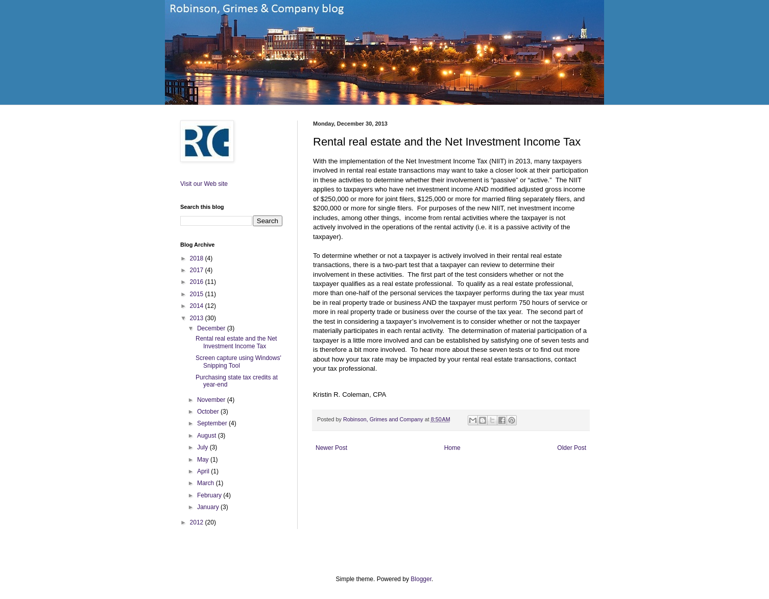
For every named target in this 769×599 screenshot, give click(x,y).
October (209, 411)
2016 (197, 281)
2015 (197, 294)
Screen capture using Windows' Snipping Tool (238, 361)
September (213, 423)
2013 (197, 318)
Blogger (421, 579)
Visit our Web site (204, 183)
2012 (197, 522)
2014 (197, 305)
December (212, 328)
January (209, 507)
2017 (197, 270)
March (206, 483)
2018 (197, 258)
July (203, 447)
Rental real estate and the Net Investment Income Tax (236, 342)
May (203, 459)
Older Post (571, 447)
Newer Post (331, 447)
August (207, 435)
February (210, 495)
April (204, 471)
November (212, 399)
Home (452, 447)
